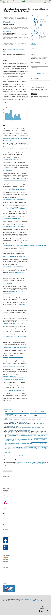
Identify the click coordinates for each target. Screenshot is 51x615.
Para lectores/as (6, 478)
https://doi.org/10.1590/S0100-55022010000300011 (14, 323)
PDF (34, 43)
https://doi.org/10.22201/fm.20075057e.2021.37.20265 (14, 390)
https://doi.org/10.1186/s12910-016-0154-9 (18, 235)
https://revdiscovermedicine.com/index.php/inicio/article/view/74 (16, 347)
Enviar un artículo (7, 471)
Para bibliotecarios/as (7, 482)
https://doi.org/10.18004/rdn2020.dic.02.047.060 (13, 357)
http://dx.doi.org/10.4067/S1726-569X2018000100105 (14, 379)
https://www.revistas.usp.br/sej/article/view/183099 (13, 366)
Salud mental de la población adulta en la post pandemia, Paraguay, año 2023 (26, 420)
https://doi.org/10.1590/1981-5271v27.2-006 (18, 313)
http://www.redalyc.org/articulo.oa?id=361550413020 (14, 256)
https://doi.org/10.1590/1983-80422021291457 (12, 266)
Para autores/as (6, 480)
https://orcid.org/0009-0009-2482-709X (9, 22)
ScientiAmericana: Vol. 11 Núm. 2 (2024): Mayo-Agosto (35, 447)
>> (11, 452)
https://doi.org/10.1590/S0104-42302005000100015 (15, 180)
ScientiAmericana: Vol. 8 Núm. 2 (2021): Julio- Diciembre (29, 450)
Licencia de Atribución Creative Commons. (30, 599)
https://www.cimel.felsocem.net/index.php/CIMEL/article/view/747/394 (17, 401)
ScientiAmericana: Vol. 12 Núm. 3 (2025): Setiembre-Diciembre (18, 430)
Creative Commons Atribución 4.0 (37, 97)
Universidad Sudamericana (35, 600)
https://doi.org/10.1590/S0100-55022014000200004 (14, 226)
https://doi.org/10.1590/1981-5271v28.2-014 (12, 159)
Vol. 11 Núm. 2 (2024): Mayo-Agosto (18, 5)
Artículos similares (7, 409)
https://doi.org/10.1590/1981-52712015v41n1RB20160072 (15, 189)
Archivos (8, 5)
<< (3, 452)
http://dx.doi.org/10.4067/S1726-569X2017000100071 (14, 337)
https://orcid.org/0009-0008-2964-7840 (9, 31)
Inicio (4, 5)
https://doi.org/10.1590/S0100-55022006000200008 (14, 199)
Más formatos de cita (36, 67)
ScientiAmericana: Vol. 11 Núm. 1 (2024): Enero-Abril (16, 422)
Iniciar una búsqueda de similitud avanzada (18, 455)
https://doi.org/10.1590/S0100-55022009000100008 (15, 208)
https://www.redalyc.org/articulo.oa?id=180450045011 (14, 218)
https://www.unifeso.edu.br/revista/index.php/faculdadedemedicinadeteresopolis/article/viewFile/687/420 (25, 245)
